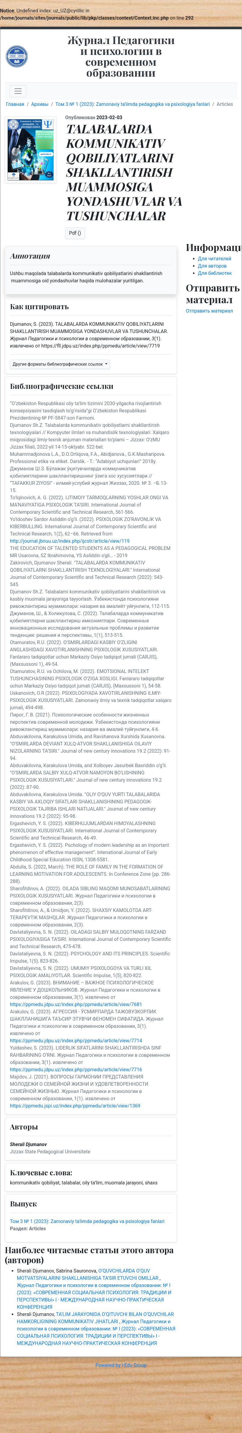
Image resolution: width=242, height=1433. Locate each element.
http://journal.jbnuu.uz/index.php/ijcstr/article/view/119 (69, 541)
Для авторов (212, 266)
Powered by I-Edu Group (120, 1365)
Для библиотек (215, 273)
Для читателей (214, 259)
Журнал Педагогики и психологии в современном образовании (121, 55)
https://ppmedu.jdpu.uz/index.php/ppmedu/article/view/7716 (76, 1069)
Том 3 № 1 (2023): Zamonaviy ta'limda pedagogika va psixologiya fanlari (132, 104)
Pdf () (75, 233)
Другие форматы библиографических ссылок (58, 364)
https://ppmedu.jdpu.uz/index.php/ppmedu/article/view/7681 (76, 1004)
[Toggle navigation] (18, 91)
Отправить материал (209, 311)
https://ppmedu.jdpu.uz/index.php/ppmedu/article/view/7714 (76, 1041)
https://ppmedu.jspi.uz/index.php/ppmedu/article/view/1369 (75, 1106)
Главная (15, 104)
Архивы (39, 104)
